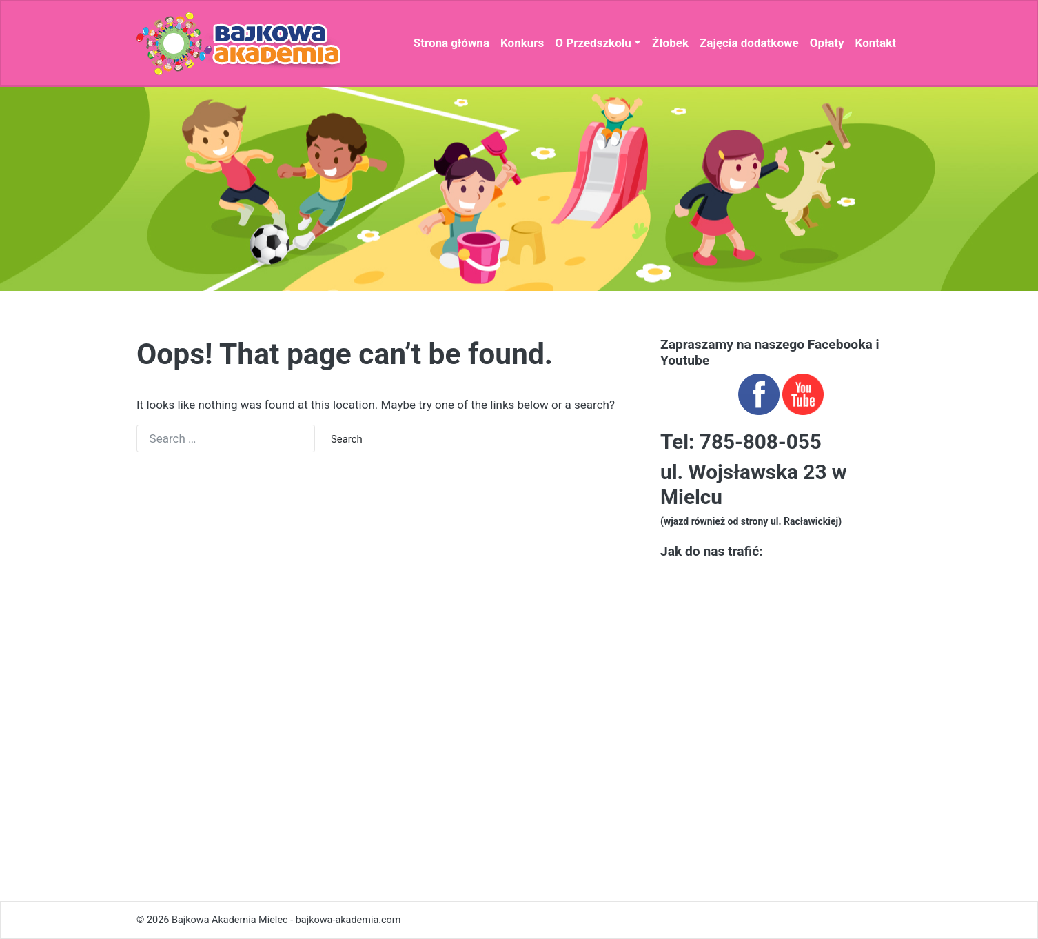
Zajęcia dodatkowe (749, 43)
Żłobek (670, 43)
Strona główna (451, 43)
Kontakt (875, 43)
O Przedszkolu (593, 43)
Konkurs (522, 43)
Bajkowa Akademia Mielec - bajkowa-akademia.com (286, 920)
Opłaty (827, 43)
